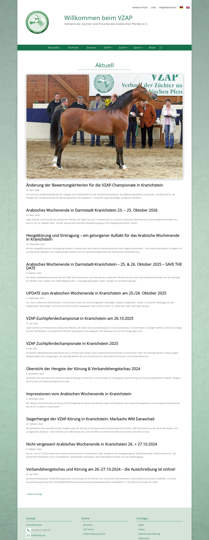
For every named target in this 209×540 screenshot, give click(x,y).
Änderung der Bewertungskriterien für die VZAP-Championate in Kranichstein (94, 185)
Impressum (143, 538)
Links (153, 8)
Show (152, 48)
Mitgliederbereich (167, 8)
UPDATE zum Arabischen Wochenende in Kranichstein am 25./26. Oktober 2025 (96, 293)
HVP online (88, 529)
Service (91, 48)
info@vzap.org (38, 535)
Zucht (122, 48)
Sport (137, 48)
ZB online (87, 524)
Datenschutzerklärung (149, 533)
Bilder (141, 524)
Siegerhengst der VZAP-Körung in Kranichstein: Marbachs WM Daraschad (90, 418)
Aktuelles (54, 48)
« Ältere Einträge (34, 494)
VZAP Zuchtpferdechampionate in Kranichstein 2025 (72, 343)
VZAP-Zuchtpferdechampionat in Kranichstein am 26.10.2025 (79, 318)
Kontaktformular (34, 524)
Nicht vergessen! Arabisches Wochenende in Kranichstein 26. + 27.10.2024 (91, 444)
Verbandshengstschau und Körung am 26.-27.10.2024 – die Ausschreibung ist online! (100, 469)
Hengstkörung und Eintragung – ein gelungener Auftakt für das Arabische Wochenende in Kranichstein (102, 237)
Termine (73, 48)
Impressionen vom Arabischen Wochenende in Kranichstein (78, 393)
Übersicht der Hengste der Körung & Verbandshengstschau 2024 (83, 368)
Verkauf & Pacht (140, 8)
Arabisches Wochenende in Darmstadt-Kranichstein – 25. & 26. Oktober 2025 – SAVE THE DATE (104, 266)
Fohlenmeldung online (94, 533)
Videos (141, 529)
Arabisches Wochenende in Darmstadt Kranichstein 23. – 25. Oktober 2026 (91, 210)
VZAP (107, 48)
